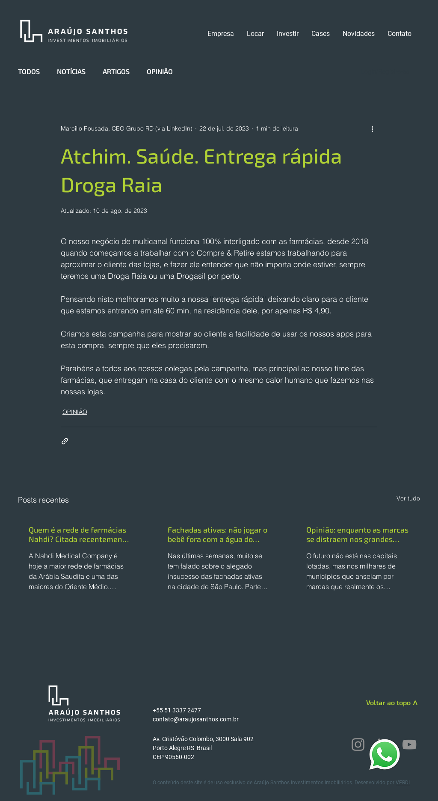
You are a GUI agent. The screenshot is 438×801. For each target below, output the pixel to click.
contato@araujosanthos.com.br (196, 719)
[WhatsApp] (384, 754)
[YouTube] (409, 744)
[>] (414, 704)
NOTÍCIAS (71, 71)
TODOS (29, 71)
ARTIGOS (116, 71)
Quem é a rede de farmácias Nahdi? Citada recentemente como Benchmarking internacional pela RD (79, 534)
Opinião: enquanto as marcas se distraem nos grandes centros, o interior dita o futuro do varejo (357, 534)
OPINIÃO (160, 71)
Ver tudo (408, 498)
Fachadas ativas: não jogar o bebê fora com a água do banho (217, 534)
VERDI (403, 783)
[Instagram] (358, 744)
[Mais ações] (372, 128)
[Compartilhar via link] (65, 441)
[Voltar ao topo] (380, 702)
